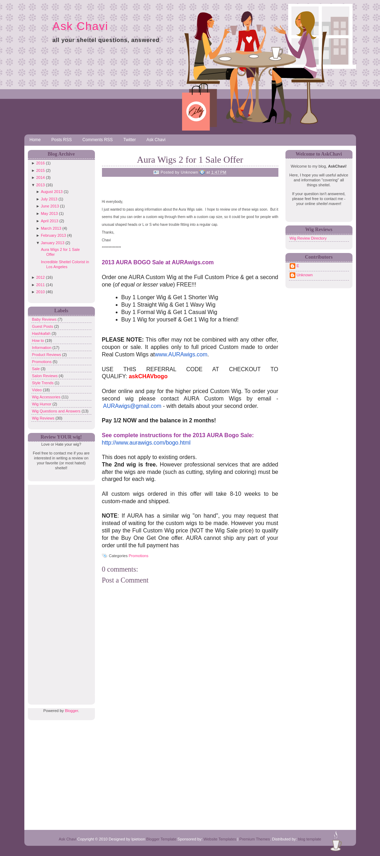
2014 (40, 177)
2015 (40, 170)
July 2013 (49, 199)
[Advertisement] (59, 591)
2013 (40, 185)
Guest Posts (43, 326)
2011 (40, 285)
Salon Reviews (45, 376)
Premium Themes (254, 839)
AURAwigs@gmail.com (132, 406)
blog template (309, 839)
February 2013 (53, 235)
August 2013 (52, 191)
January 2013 (53, 243)
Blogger (71, 711)
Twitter (129, 139)
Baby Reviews (45, 319)
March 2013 (51, 228)
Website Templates (220, 839)
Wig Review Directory (308, 238)
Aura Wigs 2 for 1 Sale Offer (190, 160)
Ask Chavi (80, 26)
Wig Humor (42, 404)
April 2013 (50, 221)
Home (35, 139)
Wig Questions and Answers (57, 411)
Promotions (42, 362)
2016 (40, 163)
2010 (40, 292)
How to (38, 340)
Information (42, 347)
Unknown (305, 275)
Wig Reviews (44, 418)
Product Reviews (47, 354)
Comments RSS (98, 139)
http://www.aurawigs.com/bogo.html (146, 443)
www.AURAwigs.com (181, 354)
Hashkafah (42, 333)
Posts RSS (62, 139)
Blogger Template (161, 839)
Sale (36, 369)
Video (37, 390)
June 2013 (50, 206)
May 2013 (49, 213)
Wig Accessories (47, 397)
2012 (40, 277)
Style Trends (43, 383)
